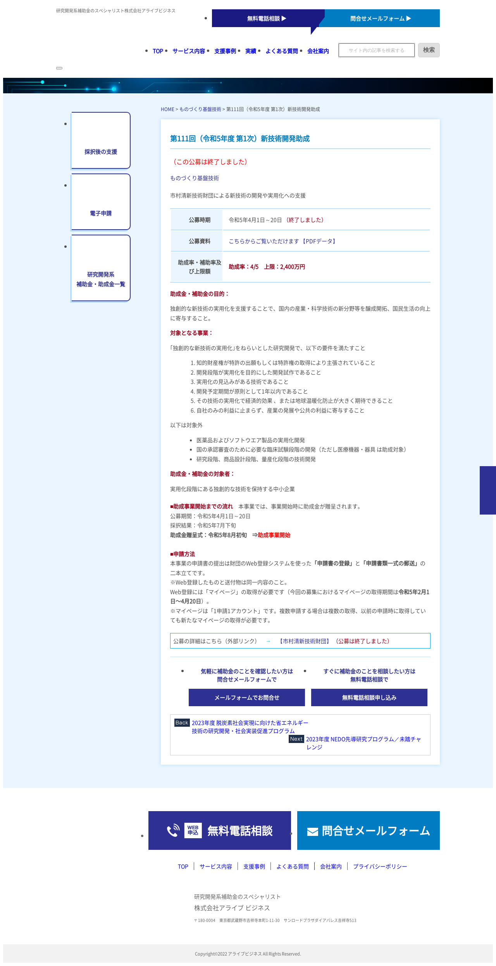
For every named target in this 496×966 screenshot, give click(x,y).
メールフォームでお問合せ (246, 697)
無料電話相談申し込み (369, 697)
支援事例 (225, 51)
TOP (158, 51)
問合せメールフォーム (376, 830)
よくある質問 (281, 51)
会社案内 (318, 51)
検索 (429, 49)
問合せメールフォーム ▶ (380, 18)
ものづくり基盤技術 (200, 109)
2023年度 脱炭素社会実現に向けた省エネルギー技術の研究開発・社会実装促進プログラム (250, 726)
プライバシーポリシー (380, 866)
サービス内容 (188, 51)
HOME (167, 109)
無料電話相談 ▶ (266, 18)
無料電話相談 (239, 830)
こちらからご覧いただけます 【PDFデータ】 (283, 241)
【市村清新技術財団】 (304, 641)
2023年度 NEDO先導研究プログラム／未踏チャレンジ (363, 743)
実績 (250, 51)
